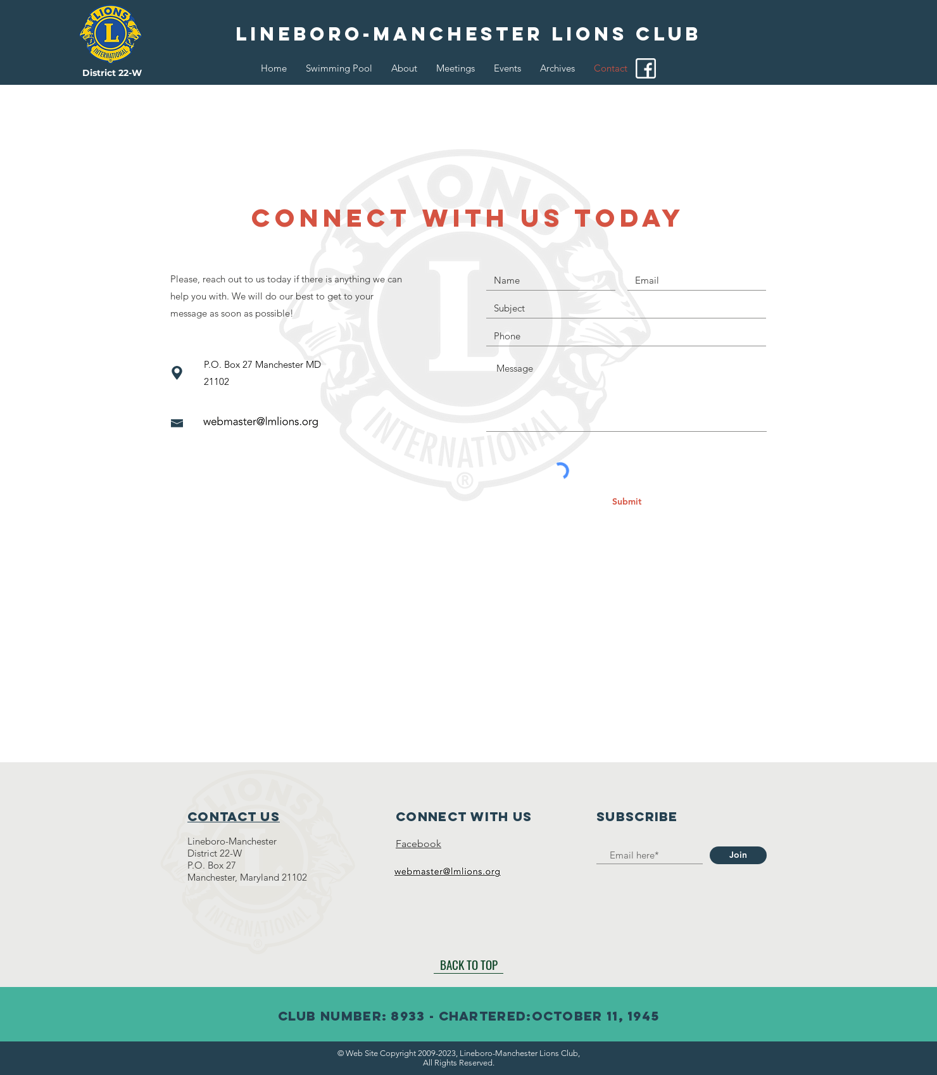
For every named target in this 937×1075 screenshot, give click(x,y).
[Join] (738, 855)
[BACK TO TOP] (468, 964)
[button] (404, 68)
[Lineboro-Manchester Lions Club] (468, 34)
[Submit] (626, 502)
